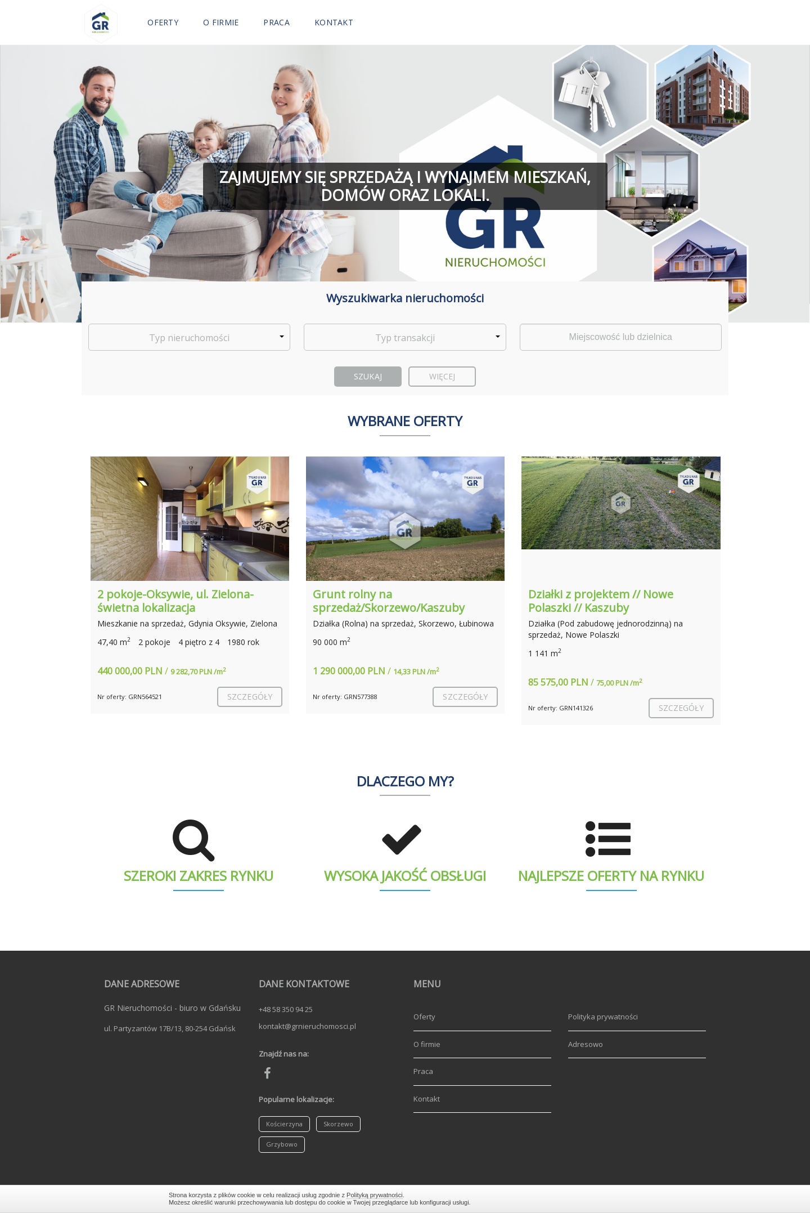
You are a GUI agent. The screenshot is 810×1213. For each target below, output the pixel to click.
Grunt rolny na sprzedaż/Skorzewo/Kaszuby (389, 601)
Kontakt (333, 22)
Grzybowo (282, 1144)
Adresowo (585, 1044)
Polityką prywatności (374, 1195)
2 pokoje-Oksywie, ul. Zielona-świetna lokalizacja (175, 601)
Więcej (442, 376)
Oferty (162, 22)
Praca (276, 22)
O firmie (220, 22)
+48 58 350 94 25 (286, 1009)
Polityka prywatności (603, 1016)
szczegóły (249, 696)
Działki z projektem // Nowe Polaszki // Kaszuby (600, 601)
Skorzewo (338, 1124)
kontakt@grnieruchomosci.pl (307, 1026)
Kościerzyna (284, 1124)
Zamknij (635, 1198)
